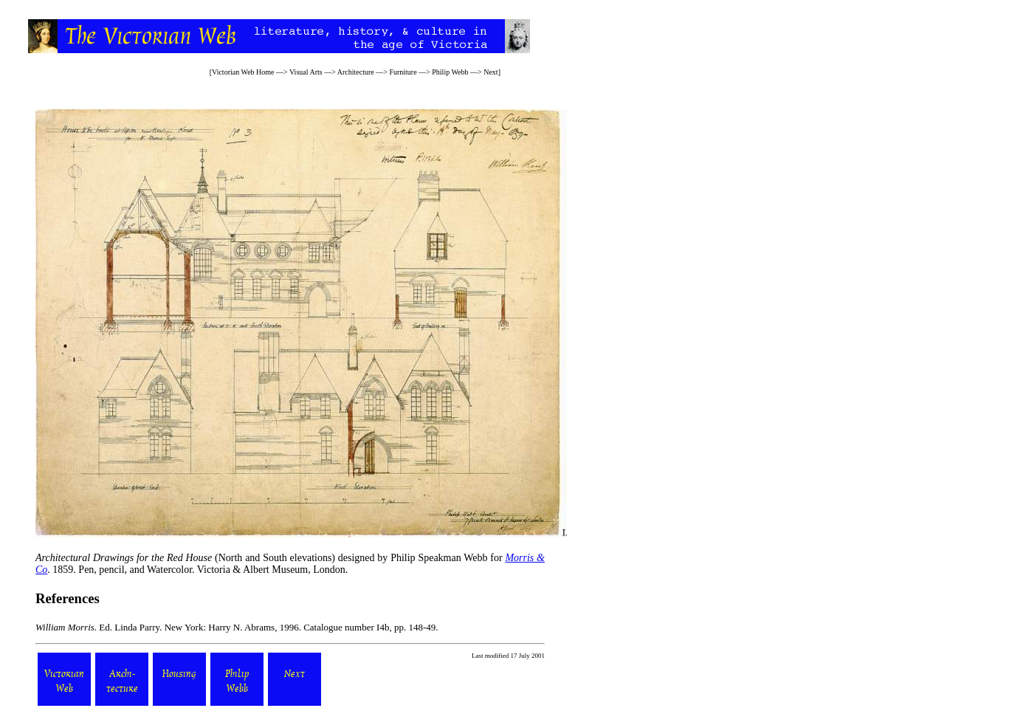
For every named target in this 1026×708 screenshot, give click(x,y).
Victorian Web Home (243, 72)
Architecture (355, 72)
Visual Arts (306, 72)
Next (490, 72)
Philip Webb (450, 72)
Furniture (402, 72)
